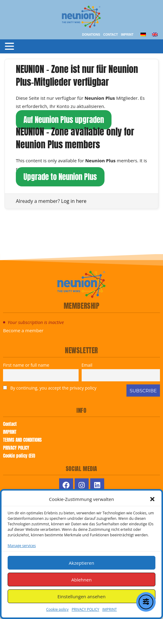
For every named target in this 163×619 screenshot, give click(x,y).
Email (87, 365)
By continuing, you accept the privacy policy (49, 388)
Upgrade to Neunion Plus (60, 176)
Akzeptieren (81, 563)
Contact (110, 34)
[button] (152, 499)
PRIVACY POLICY (85, 609)
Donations (91, 34)
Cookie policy (57, 609)
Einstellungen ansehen (82, 596)
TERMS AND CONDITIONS (22, 439)
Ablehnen (81, 580)
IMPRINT (109, 609)
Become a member (23, 330)
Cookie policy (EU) (19, 455)
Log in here (74, 201)
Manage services (22, 545)
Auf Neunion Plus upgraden (63, 119)
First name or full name (26, 365)
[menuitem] (143, 34)
